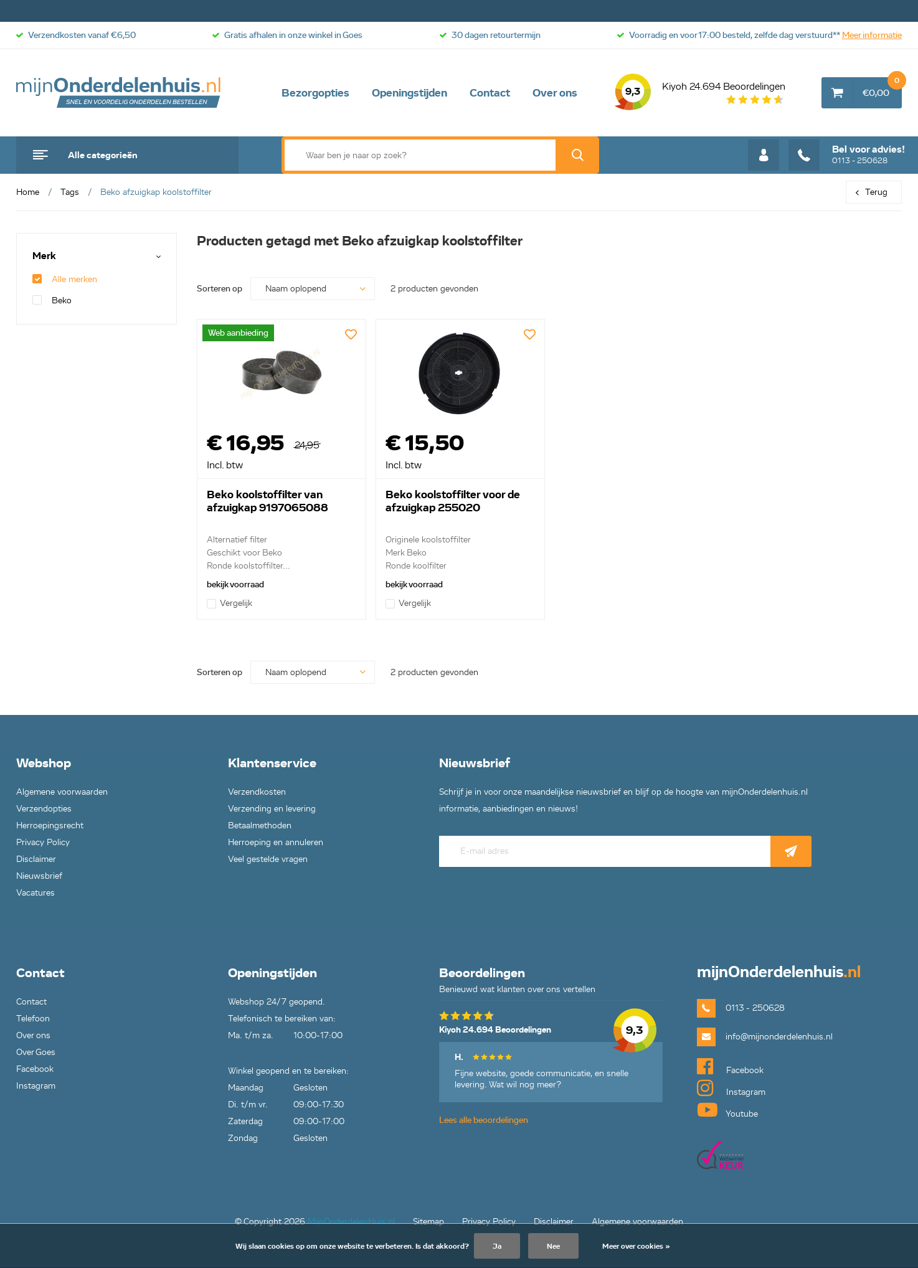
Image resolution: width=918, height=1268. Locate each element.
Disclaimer (36, 859)
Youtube (727, 1109)
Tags (69, 192)
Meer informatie (872, 35)
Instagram (35, 1086)
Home (27, 192)
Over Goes (35, 1052)
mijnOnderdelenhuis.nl (119, 92)
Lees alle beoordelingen (483, 1120)
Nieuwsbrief (39, 876)
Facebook (35, 1069)
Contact (490, 93)
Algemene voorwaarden (62, 792)
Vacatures (35, 892)
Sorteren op (219, 288)
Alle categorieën (103, 155)
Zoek (577, 155)
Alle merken (64, 279)
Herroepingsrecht (49, 825)
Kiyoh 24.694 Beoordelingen (700, 92)
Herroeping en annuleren (275, 842)
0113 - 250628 (846, 155)
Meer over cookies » (636, 1246)
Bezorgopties (315, 93)
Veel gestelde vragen (268, 859)
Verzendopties (44, 808)
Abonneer (791, 851)
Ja (497, 1246)
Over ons (554, 93)
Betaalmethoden (259, 825)
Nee (553, 1246)
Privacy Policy (43, 842)
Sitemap (428, 1221)
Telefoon (33, 1018)
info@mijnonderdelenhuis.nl (779, 1036)
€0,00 (882, 87)
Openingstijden (409, 93)
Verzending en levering (272, 808)
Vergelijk (229, 603)
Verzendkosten (257, 792)
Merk (44, 256)
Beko (52, 300)
